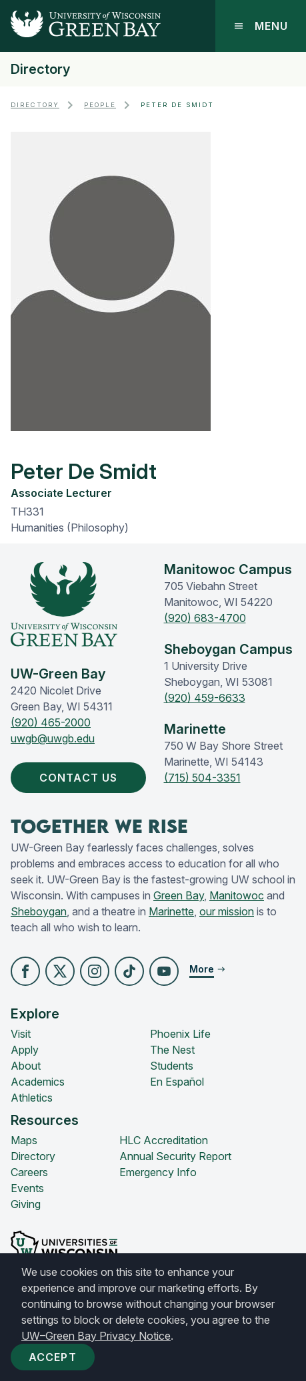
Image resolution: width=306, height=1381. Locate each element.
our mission (226, 911)
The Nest (172, 1049)
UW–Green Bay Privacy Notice (96, 1335)
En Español (177, 1081)
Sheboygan (39, 911)
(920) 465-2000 (51, 722)
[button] (25, 971)
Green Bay (178, 895)
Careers (29, 1172)
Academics (38, 1081)
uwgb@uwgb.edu (53, 738)
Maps (24, 1140)
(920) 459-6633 (204, 697)
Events (27, 1188)
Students (171, 1065)
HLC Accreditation (163, 1140)
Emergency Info (158, 1172)
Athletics (32, 1097)
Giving (26, 1204)
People (100, 104)
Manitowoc (236, 895)
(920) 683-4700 (205, 618)
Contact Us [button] (81, 777)
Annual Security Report (175, 1156)
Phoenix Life (180, 1033)
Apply (25, 1049)
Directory (40, 69)
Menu (260, 26)
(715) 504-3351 (202, 777)
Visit (21, 1033)
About (26, 1065)
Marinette (171, 911)
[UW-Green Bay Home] (80, 26)
